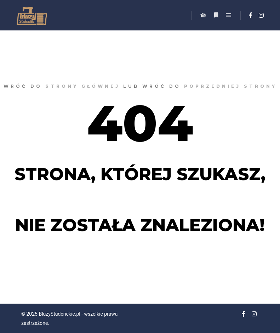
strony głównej (82, 86)
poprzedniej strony (230, 86)
